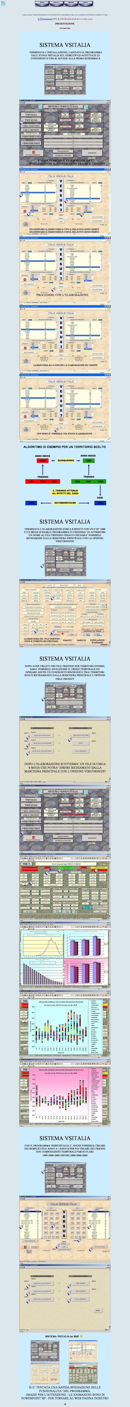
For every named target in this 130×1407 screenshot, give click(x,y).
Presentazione (47, 19)
